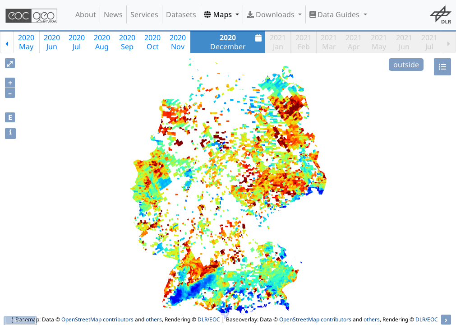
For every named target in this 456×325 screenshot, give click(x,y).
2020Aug (102, 41)
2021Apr (353, 41)
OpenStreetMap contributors (97, 319)
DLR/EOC (209, 319)
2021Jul (429, 41)
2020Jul (77, 41)
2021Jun (404, 41)
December (237, 41)
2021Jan (278, 41)
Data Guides (335, 14)
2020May (26, 41)
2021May (379, 41)
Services (144, 14)
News (113, 14)
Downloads (271, 14)
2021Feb (303, 41)
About (85, 14)
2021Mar (329, 41)
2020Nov (178, 41)
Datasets (181, 14)
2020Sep (127, 41)
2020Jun (52, 41)
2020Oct (152, 41)
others (154, 319)
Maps (219, 14)
